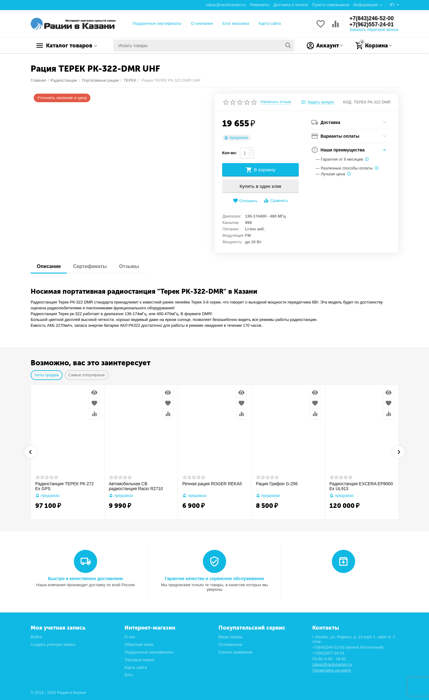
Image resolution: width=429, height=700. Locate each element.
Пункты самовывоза (330, 4)
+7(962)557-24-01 (371, 24)
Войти (36, 637)
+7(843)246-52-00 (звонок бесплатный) (348, 647)
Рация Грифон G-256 (277, 483)
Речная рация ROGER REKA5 (212, 483)
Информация (366, 4)
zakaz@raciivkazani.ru (225, 4)
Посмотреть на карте (331, 670)
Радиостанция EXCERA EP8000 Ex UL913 (361, 486)
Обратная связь (139, 644)
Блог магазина (235, 23)
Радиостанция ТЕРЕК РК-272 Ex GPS (64, 486)
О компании (202, 23)
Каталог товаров (69, 45)
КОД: (347, 102)
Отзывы (129, 266)
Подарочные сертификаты (157, 23)
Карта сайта (270, 23)
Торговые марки (139, 659)
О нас (129, 637)
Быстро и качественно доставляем (85, 578)
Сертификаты (90, 266)
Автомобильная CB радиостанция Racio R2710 (136, 486)
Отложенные (230, 644)
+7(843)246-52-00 (371, 18)
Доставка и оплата (291, 4)
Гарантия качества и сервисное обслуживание (214, 578)
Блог (128, 674)
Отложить (245, 200)
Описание (49, 266)
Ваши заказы (230, 637)
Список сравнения (235, 652)
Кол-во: (229, 153)
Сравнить (275, 200)
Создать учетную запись (53, 644)
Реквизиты (259, 4)
